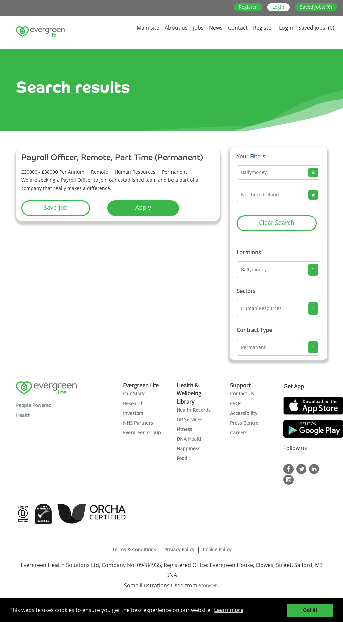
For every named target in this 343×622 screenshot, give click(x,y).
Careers (238, 432)
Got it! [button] (310, 610)
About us (176, 27)
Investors (133, 413)
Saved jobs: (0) (316, 7)
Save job (56, 207)
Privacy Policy (179, 549)
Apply (143, 207)
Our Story (133, 393)
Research (133, 403)
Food (182, 458)
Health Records (194, 410)
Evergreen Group (142, 432)
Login (278, 7)
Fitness (184, 429)
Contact (238, 27)
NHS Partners (138, 423)
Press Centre (244, 423)
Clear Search (276, 222)
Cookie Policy (217, 549)
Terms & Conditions (134, 549)
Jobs (198, 27)
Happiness (188, 448)
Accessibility (243, 413)
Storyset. (209, 585)
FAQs (235, 403)
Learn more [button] (228, 610)
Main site (148, 27)
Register (248, 7)
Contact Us (242, 393)
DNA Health (190, 439)
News (216, 27)
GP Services (189, 419)
